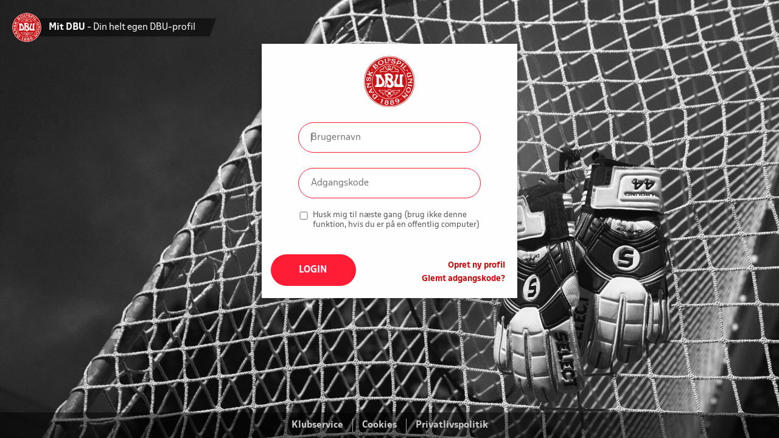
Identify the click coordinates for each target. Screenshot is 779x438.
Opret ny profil (476, 265)
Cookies (379, 425)
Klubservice (317, 425)
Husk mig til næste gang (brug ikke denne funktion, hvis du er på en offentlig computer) (396, 220)
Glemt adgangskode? (463, 279)
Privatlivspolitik (452, 425)
